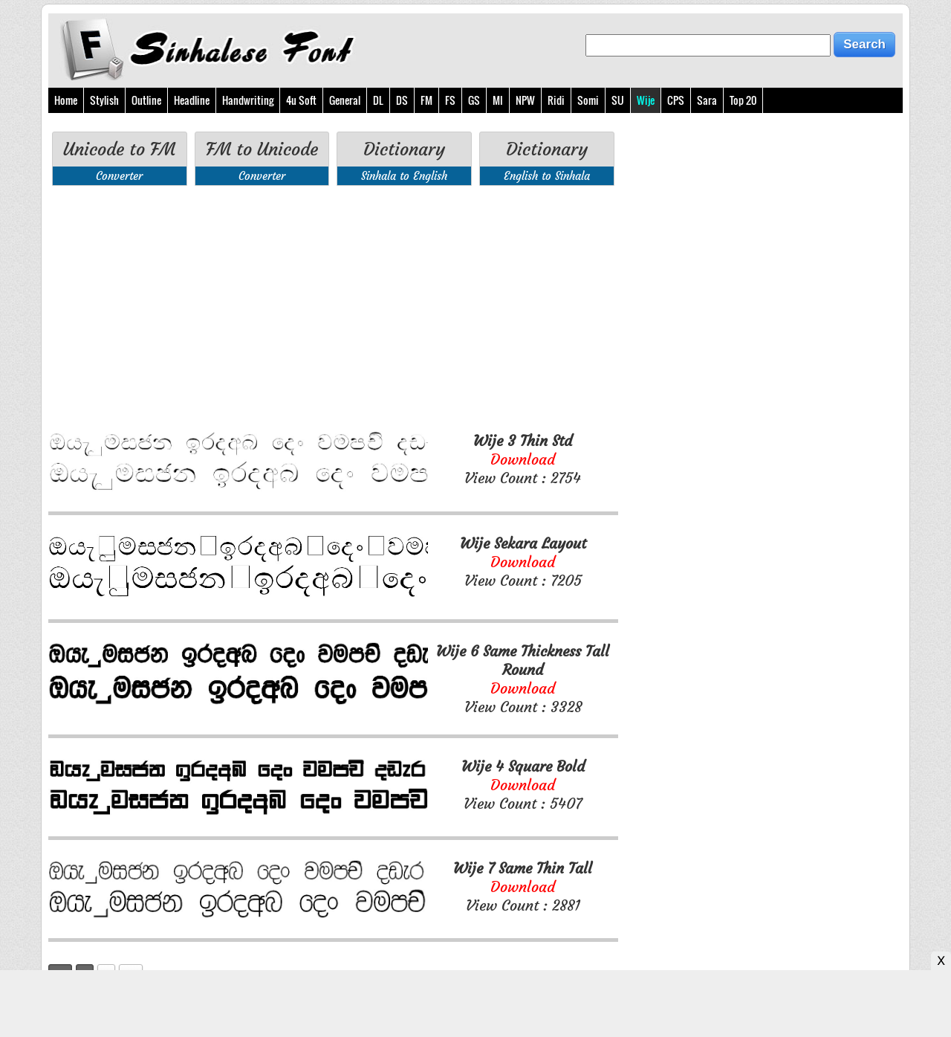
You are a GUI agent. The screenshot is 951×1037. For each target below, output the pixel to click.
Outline (146, 100)
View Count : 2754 (522, 459)
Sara (707, 100)
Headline (192, 100)
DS (402, 100)
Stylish (104, 100)
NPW (525, 100)
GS (474, 100)
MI (498, 100)
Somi (588, 100)
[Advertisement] (333, 308)
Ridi (556, 100)
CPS (675, 100)
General (344, 100)
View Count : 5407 (523, 785)
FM (426, 100)
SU (617, 100)
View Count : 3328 (522, 679)
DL (378, 100)
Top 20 (743, 100)
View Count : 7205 (523, 561)
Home (65, 100)
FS (450, 100)
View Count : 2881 (522, 886)
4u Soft (301, 100)
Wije (646, 100)
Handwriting (247, 100)
